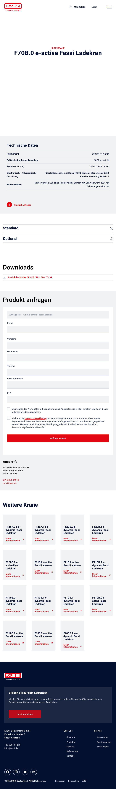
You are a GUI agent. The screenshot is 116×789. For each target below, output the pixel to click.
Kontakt (70, 756)
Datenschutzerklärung (36, 418)
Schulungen (103, 746)
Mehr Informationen (13, 539)
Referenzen (72, 751)
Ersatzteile (102, 737)
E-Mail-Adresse (15, 378)
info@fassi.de (10, 483)
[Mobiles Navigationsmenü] (109, 7)
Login (94, 7)
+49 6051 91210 (11, 480)
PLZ (9, 393)
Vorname (11, 339)
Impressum (60, 781)
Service (70, 746)
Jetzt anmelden (25, 714)
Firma (10, 323)
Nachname (12, 351)
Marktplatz (79, 7)
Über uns (68, 730)
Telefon (11, 366)
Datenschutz (73, 781)
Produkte (71, 742)
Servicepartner (104, 742)
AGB (84, 781)
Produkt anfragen (22, 205)
